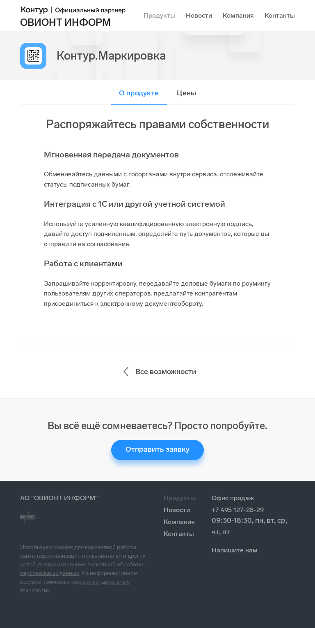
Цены (186, 92)
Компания (238, 15)
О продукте (139, 92)
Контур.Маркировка (111, 55)
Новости (199, 15)
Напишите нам (235, 550)
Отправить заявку (157, 449)
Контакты (280, 15)
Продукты (159, 15)
